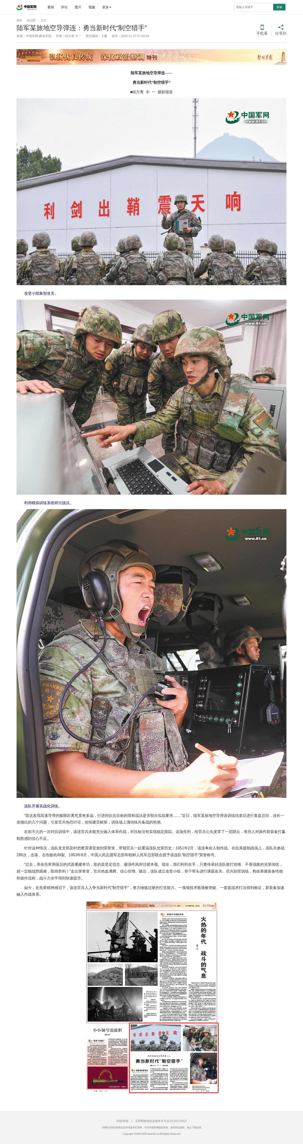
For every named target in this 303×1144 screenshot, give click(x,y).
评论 (64, 7)
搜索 (279, 7)
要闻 (50, 7)
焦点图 (31, 20)
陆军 (19, 20)
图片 (78, 7)
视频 (92, 7)
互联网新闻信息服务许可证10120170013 (161, 1121)
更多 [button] (106, 7)
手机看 (262, 33)
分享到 (280, 33)
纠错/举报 (122, 1121)
